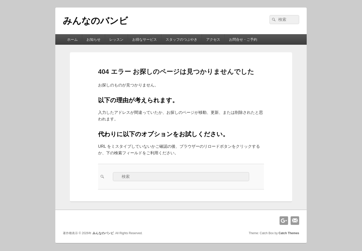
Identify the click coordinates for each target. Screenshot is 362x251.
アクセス (213, 39)
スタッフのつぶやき (181, 39)
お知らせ (93, 39)
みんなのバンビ (95, 21)
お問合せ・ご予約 (243, 39)
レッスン (116, 39)
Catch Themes (289, 233)
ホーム (72, 39)
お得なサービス (144, 39)
